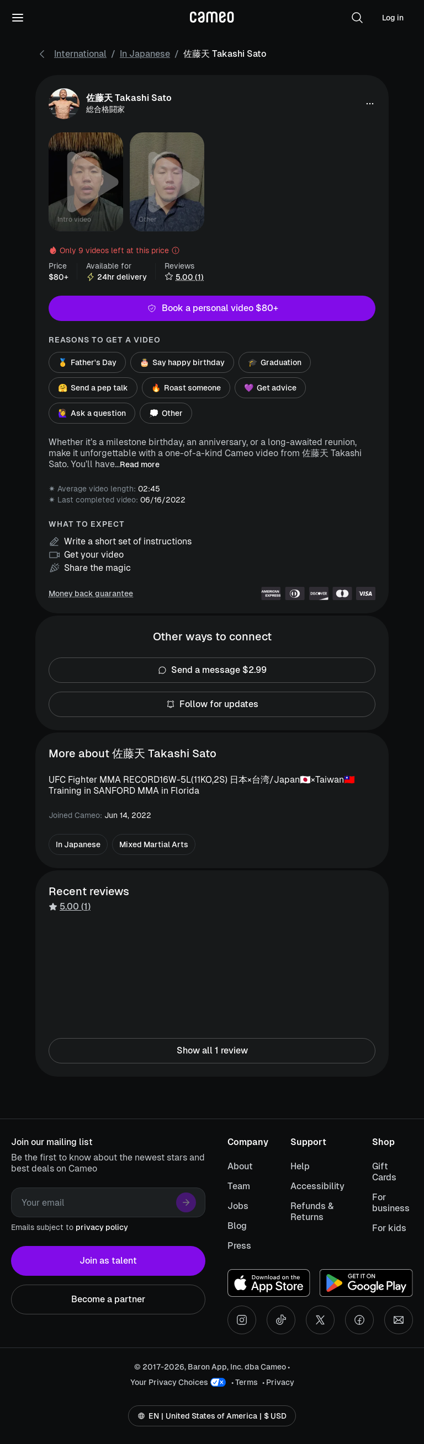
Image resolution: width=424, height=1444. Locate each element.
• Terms (244, 1382)
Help (300, 1166)
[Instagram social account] (241, 1320)
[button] (357, 17)
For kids (389, 1228)
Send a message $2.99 (212, 670)
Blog (237, 1226)
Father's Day (87, 362)
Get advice (270, 388)
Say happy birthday (182, 362)
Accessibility (317, 1186)
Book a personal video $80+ (212, 308)
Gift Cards (384, 1172)
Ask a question (92, 413)
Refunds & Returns (311, 1211)
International (80, 54)
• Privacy (278, 1382)
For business (391, 1202)
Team (238, 1186)
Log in (392, 18)
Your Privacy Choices (169, 1382)
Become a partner (108, 1299)
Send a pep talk (93, 388)
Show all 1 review (212, 1051)
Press (239, 1245)
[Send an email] (398, 1320)
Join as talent (108, 1261)
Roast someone (186, 388)
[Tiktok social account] (281, 1320)
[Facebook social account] (359, 1320)
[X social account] (320, 1320)
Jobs (237, 1206)
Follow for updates (212, 704)
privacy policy (102, 1227)
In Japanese (145, 54)
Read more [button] (140, 464)
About (240, 1166)
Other (166, 413)
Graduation (274, 362)
